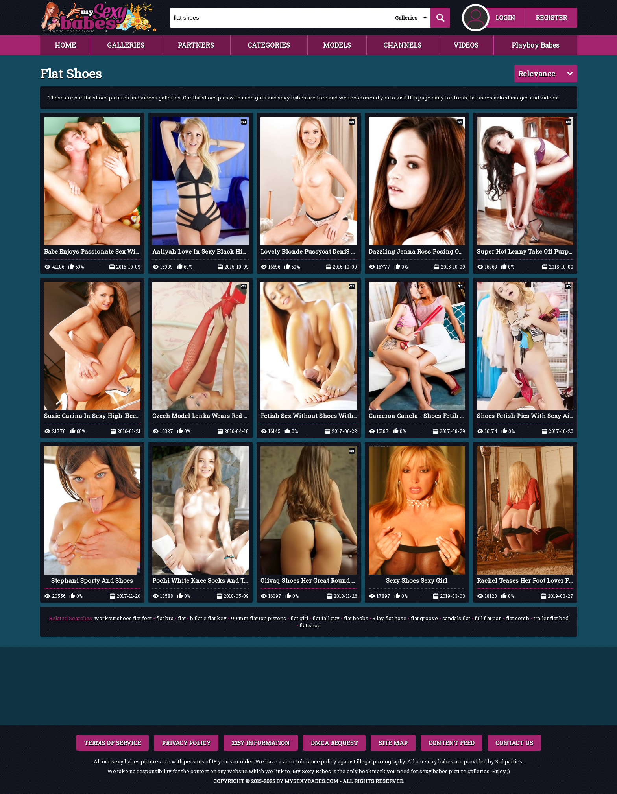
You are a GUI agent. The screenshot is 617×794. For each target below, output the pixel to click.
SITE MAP (393, 743)
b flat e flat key (208, 618)
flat (182, 618)
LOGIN (505, 17)
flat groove (424, 618)
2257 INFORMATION (260, 743)
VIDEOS (465, 45)
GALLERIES (125, 45)
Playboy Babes (536, 45)
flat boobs (356, 618)
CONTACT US (514, 743)
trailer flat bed (551, 618)
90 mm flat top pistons (258, 618)
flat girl (299, 618)
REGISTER (551, 17)
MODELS (337, 45)
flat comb (517, 618)
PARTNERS (196, 45)
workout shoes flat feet (123, 618)
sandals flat (456, 618)
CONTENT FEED (452, 743)
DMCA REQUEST (334, 743)
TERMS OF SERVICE (112, 743)
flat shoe (310, 625)
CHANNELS (402, 45)
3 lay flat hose (389, 618)
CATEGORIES (269, 45)
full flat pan (488, 618)
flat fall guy (326, 618)
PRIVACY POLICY (186, 743)
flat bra (165, 618)
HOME (65, 45)
